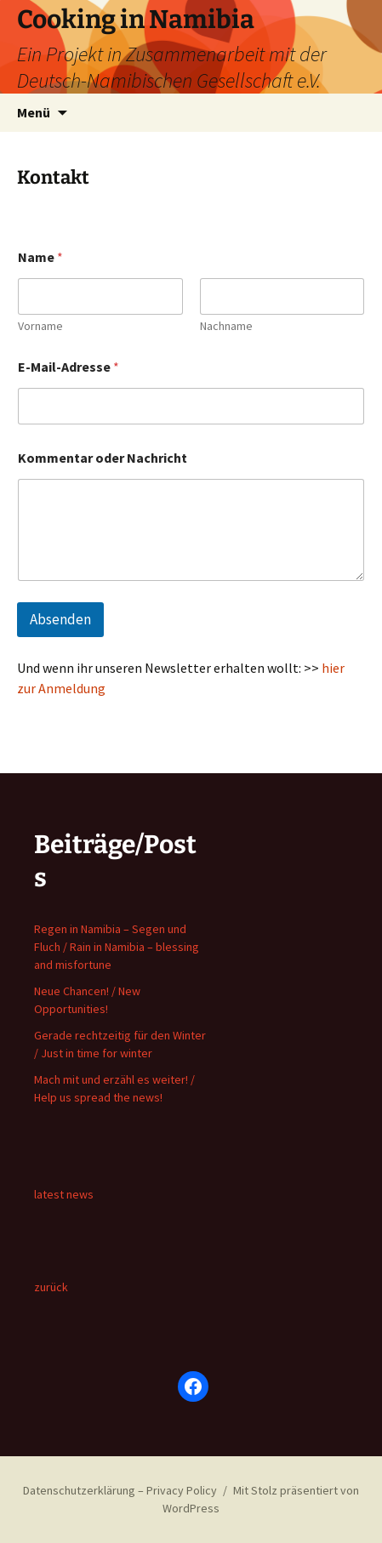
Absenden (60, 619)
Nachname (226, 326)
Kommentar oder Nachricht (102, 458)
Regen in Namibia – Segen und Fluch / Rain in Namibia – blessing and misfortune (116, 946)
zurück (51, 1287)
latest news (64, 1194)
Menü (33, 112)
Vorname (40, 326)
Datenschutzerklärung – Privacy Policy (120, 1490)
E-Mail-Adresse (68, 367)
